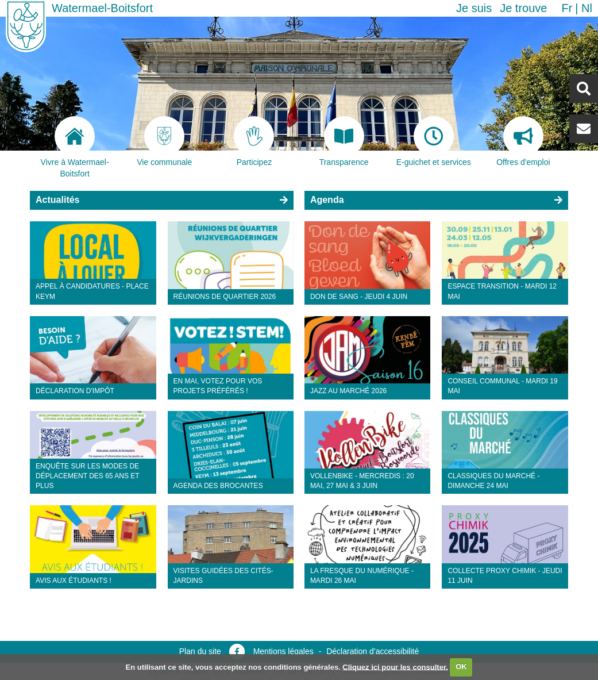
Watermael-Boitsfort (102, 8)
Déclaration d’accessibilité (372, 651)
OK (461, 666)
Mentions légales (283, 651)
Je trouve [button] (523, 8)
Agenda (327, 200)
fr (566, 8)
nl (586, 8)
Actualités (57, 200)
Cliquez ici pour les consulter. (395, 666)
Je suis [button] (474, 8)
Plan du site (200, 651)
